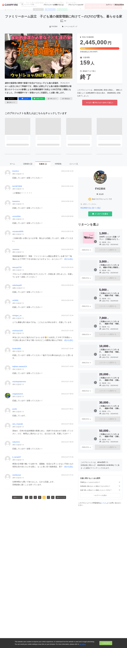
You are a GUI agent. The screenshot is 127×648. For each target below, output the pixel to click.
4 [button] (35, 497)
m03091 (15, 300)
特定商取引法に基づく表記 (90, 208)
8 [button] (52, 497)
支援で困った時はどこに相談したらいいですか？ (100, 490)
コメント (73, 164)
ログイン (109, 5)
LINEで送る (38, 98)
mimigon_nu (16, 315)
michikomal (16, 475)
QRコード (11, 102)
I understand (106, 643)
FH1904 (53, 26)
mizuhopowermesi (19, 382)
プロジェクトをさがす (76, 5)
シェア (25, 98)
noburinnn (16, 442)
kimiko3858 (16, 349)
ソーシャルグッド (70, 26)
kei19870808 (17, 186)
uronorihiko (16, 216)
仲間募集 (58, 164)
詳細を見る (86, 250)
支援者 (43, 164)
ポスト (11, 98)
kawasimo (16, 201)
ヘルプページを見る (100, 495)
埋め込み (66, 98)
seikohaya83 (17, 285)
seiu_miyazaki (17, 424)
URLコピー (52, 98)
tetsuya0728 (16, 267)
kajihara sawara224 (19, 366)
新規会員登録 (119, 5)
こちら (103, 503)
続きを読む (68, 259)
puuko (14, 409)
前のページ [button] (17, 497)
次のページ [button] (61, 497)
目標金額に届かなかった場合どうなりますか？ (100, 486)
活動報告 (27, 164)
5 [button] (39, 497)
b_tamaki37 (16, 457)
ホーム (12, 164)
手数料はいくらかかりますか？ (100, 482)
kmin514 (15, 171)
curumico (15, 249)
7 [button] (48, 497)
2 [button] (26, 497)
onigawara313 (17, 394)
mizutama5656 (17, 231)
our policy (82, 644)
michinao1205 (17, 331)
